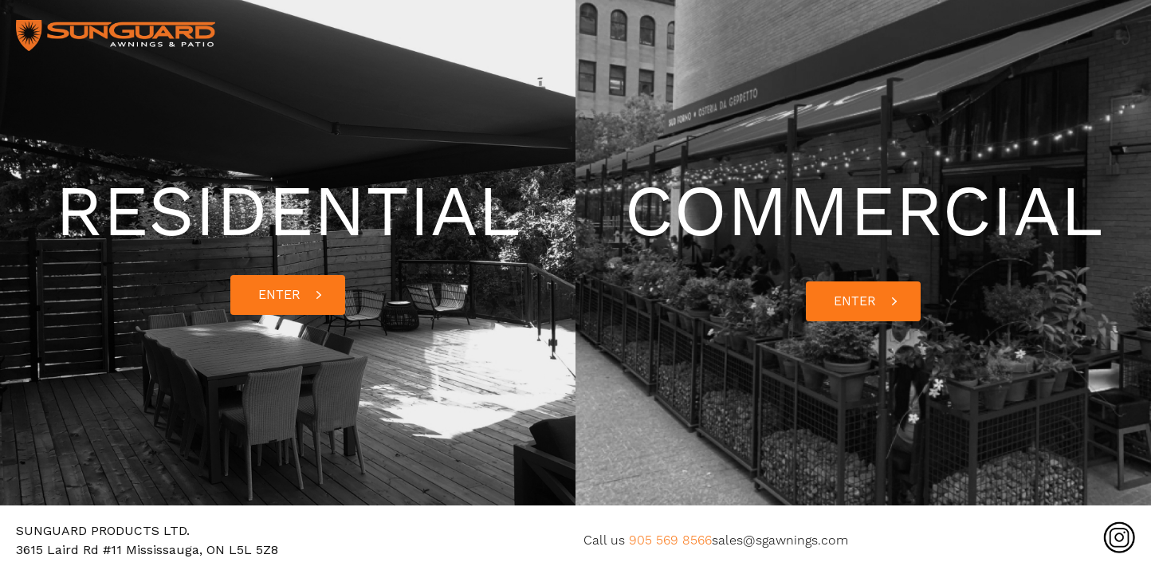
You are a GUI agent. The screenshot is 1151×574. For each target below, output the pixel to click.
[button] (287, 295)
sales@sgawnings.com (780, 540)
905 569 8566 (670, 540)
